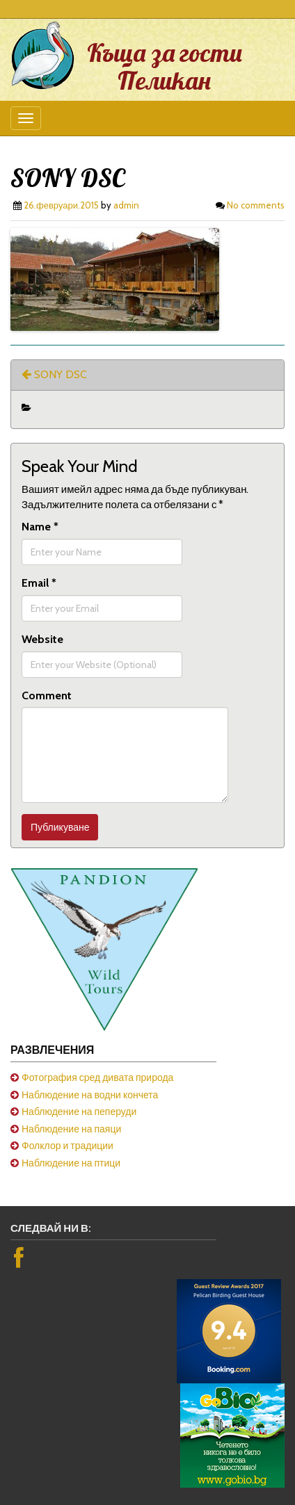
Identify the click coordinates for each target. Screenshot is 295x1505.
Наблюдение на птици (71, 1163)
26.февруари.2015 (61, 205)
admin (126, 205)
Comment (47, 695)
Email (39, 582)
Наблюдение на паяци (71, 1129)
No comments (256, 205)
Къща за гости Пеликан (164, 66)
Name (40, 526)
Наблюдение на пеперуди (79, 1111)
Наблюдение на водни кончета (90, 1095)
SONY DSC (54, 374)
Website (42, 639)
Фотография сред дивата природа (97, 1077)
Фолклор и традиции (67, 1145)
